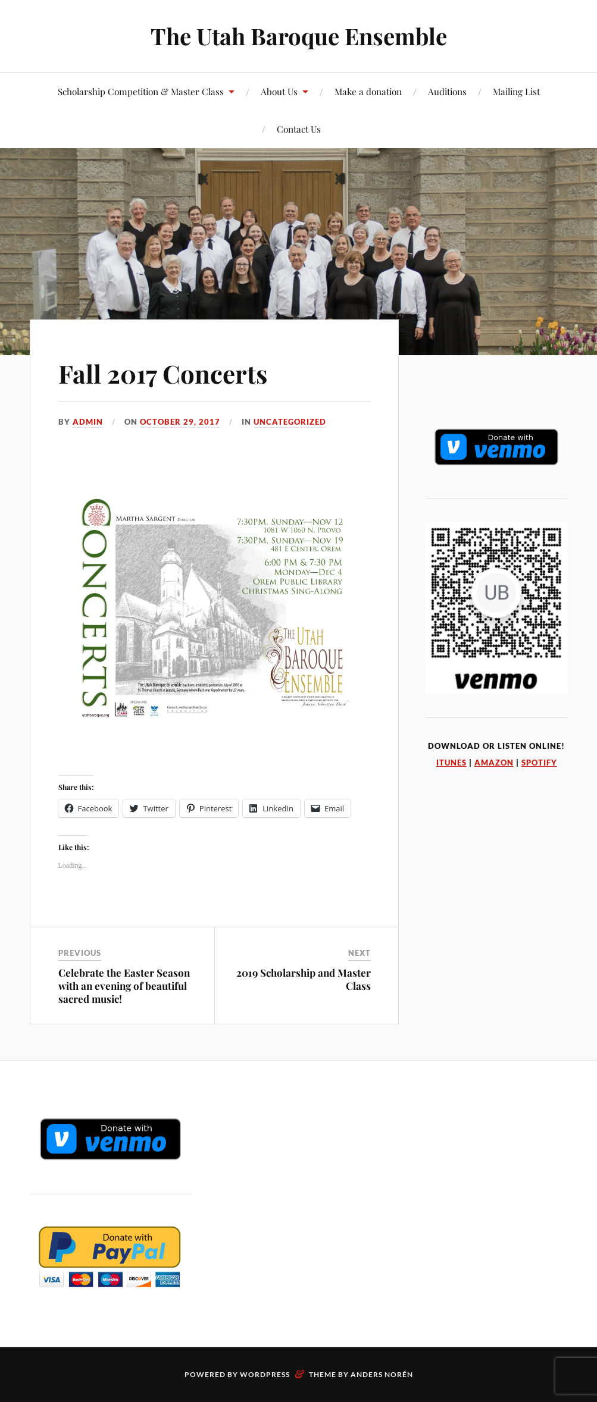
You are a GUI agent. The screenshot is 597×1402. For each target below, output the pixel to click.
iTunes (451, 762)
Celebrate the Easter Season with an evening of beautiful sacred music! (124, 985)
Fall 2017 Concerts (167, 372)
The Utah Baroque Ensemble (299, 36)
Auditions (447, 91)
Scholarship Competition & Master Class (141, 91)
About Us (279, 91)
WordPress (265, 1374)
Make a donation (368, 91)
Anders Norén (382, 1374)
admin (88, 421)
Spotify (539, 762)
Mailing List (516, 91)
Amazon (494, 762)
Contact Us (299, 129)
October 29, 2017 (180, 421)
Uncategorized (290, 421)
